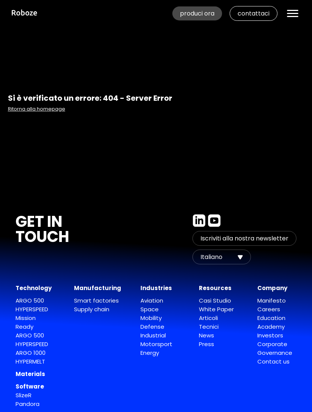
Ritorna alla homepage (36, 108)
